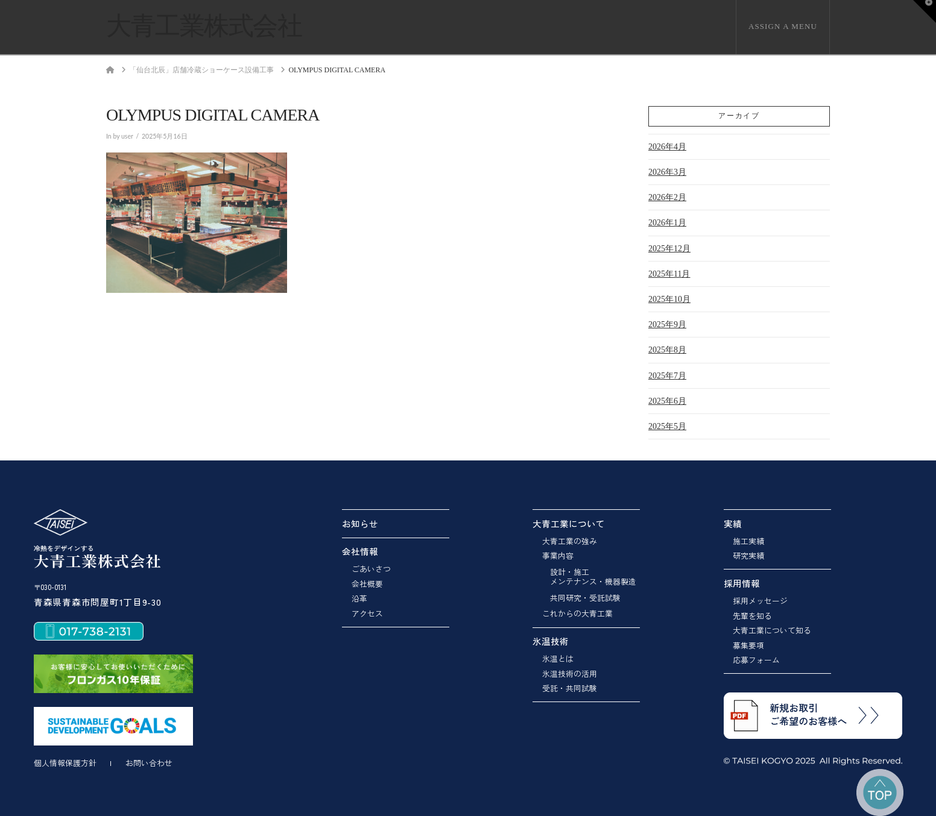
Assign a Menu (782, 26)
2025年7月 (667, 375)
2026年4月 (667, 146)
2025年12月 (669, 248)
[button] (924, 11)
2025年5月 (667, 426)
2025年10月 (669, 299)
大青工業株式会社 (204, 26)
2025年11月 (669, 273)
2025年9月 (667, 324)
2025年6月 (667, 401)
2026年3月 (667, 172)
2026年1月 (667, 222)
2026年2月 (667, 197)
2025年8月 (667, 349)
